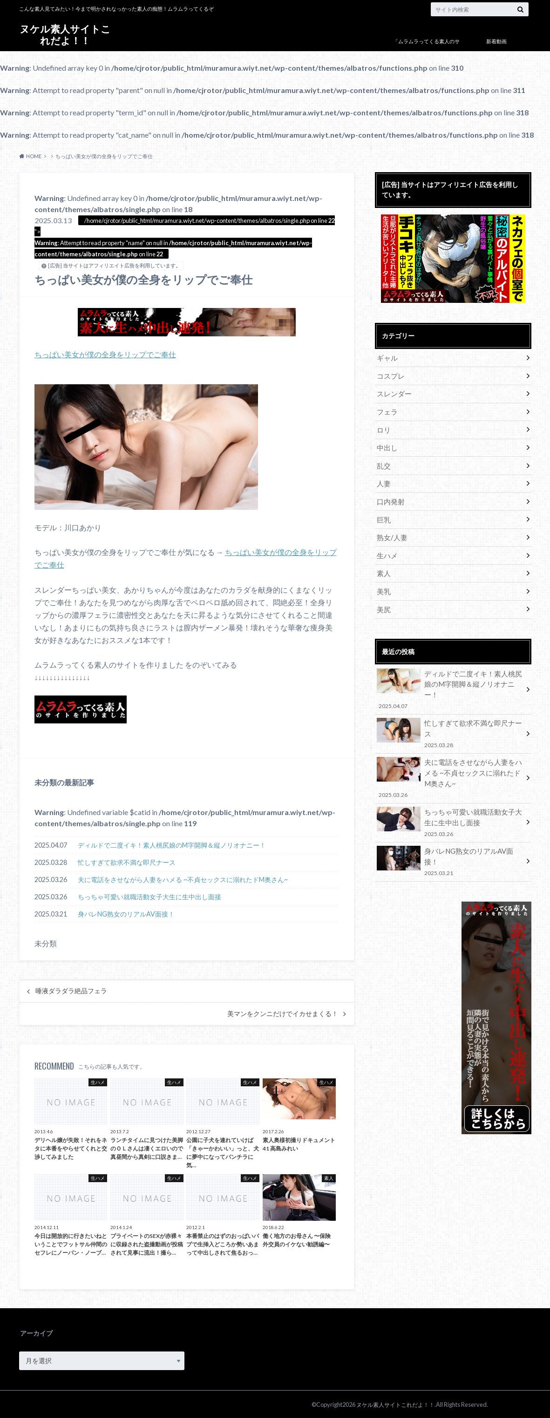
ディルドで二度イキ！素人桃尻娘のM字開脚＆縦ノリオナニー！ (172, 844)
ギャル (386, 357)
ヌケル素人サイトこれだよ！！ (65, 34)
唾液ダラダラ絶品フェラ (71, 990)
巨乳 (383, 512)
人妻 (383, 478)
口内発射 (390, 495)
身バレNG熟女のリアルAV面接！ (126, 913)
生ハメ (386, 547)
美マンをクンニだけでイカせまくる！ (282, 1013)
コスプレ (390, 375)
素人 (383, 564)
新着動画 (496, 41)
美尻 (383, 598)
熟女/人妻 (391, 530)
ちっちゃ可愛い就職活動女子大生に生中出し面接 (149, 896)
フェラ (386, 409)
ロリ (383, 426)
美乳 (383, 581)
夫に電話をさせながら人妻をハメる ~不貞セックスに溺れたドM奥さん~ (183, 879)
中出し (386, 444)
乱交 (383, 461)
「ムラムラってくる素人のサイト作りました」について (426, 48)
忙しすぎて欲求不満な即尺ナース (127, 861)
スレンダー (393, 392)
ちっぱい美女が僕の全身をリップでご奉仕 (105, 354)
